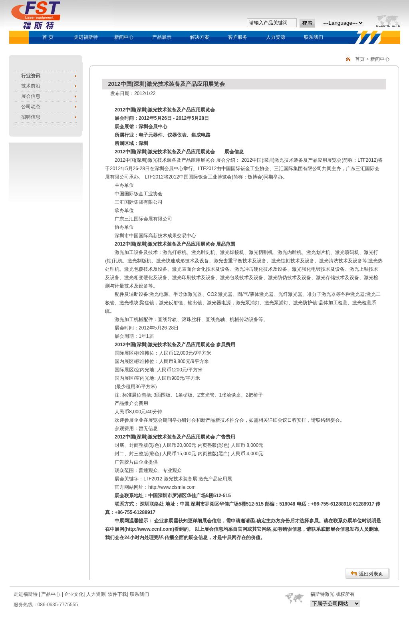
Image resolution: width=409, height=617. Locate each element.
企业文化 (73, 594)
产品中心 (50, 594)
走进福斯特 (86, 37)
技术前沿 (30, 86)
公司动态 (30, 106)
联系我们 (313, 37)
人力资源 (275, 37)
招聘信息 (30, 117)
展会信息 (30, 96)
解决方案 (199, 37)
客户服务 (237, 37)
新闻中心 (123, 37)
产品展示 (161, 37)
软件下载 (117, 594)
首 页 (47, 37)
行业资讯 (30, 76)
